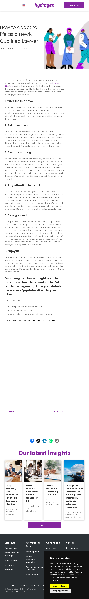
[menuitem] (14, 548)
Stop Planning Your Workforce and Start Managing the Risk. (12, 495)
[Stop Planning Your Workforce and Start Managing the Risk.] (13, 471)
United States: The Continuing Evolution (52, 490)
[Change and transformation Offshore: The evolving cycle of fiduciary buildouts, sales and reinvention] (74, 471)
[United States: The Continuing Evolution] (52, 471)
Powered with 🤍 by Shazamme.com (20, 591)
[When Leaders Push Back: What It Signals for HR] (33, 471)
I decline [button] (64, 586)
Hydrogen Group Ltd (28, 589)
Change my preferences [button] (60, 591)
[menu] (5, 6)
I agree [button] (54, 586)
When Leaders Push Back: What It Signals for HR (32, 493)
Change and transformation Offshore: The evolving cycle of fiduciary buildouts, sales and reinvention (74, 496)
